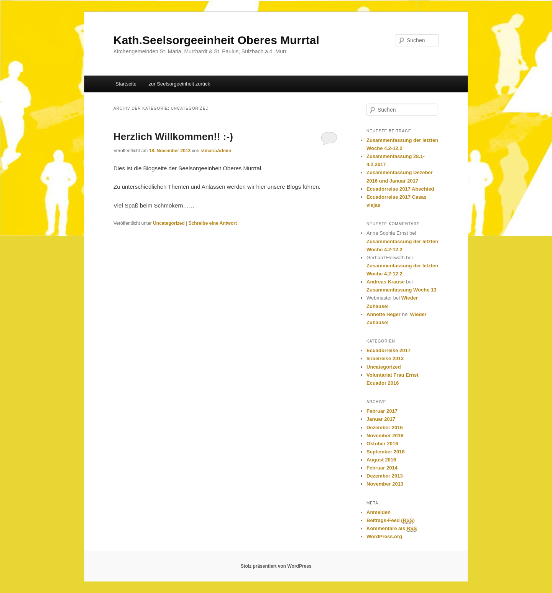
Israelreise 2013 (385, 358)
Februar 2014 (382, 468)
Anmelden (378, 512)
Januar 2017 (380, 419)
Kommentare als (391, 528)
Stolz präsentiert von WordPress (275, 566)
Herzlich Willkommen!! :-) (173, 136)
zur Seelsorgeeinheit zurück (179, 84)
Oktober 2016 (382, 443)
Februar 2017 (382, 411)
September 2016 (385, 452)
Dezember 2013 (384, 476)
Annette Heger (383, 314)
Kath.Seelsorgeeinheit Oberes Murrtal (216, 40)
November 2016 (384, 435)
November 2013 (384, 484)
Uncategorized (169, 223)
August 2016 (381, 460)
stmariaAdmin (215, 150)
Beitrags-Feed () (390, 520)
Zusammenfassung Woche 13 (401, 290)
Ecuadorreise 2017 (388, 350)
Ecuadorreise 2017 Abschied (400, 189)
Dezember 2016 (384, 427)
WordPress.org (384, 536)
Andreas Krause (385, 282)
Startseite (125, 84)
